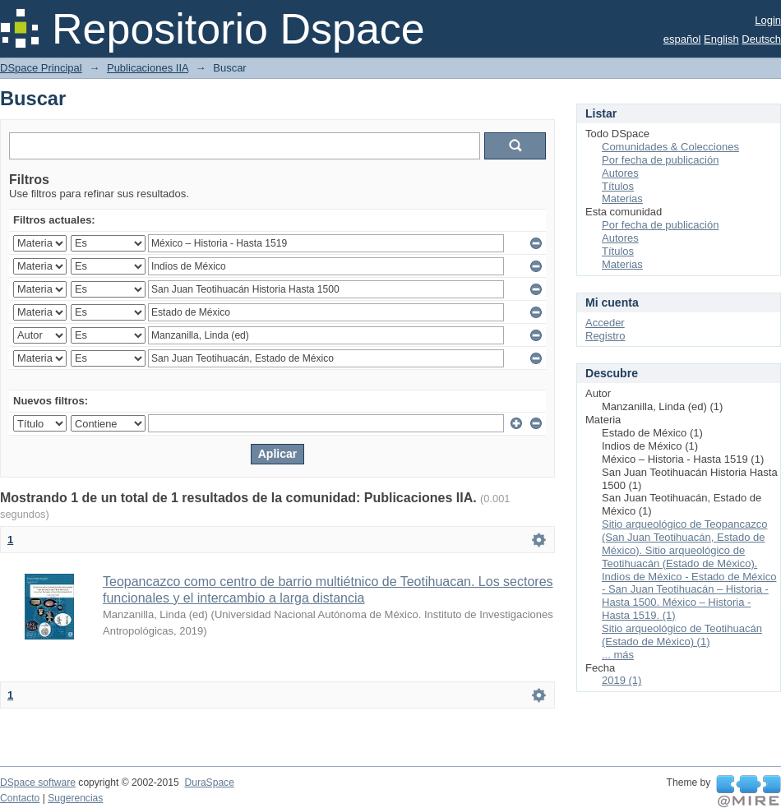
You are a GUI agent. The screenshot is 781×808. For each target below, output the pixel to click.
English (721, 39)
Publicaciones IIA (147, 68)
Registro (605, 336)
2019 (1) (621, 680)
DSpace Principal (41, 68)
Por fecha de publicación (660, 160)
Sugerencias (75, 798)
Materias (622, 198)
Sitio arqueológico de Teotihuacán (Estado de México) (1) (682, 635)
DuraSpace (208, 782)
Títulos (618, 186)
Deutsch (761, 39)
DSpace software (38, 782)
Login (768, 20)
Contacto (19, 798)
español (682, 39)
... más (618, 655)
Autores (620, 173)
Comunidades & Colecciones (670, 147)
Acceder (605, 322)
